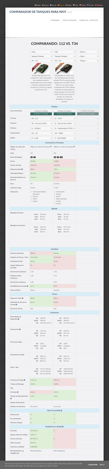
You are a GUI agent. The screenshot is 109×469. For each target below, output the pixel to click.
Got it (102, 465)
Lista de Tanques (69, 20)
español (61, 5)
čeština (82, 5)
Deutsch (45, 5)
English (38, 5)
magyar (68, 5)
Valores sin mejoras (41, 111)
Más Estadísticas (36, 451)
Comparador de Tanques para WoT (40, 11)
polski (75, 5)
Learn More (93, 465)
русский (90, 5)
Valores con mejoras (41, 114)
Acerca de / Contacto (88, 20)
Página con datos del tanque (41, 147)
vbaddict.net (14, 453)
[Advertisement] (54, 29)
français (53, 5)
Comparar (55, 20)
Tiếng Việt (99, 5)
